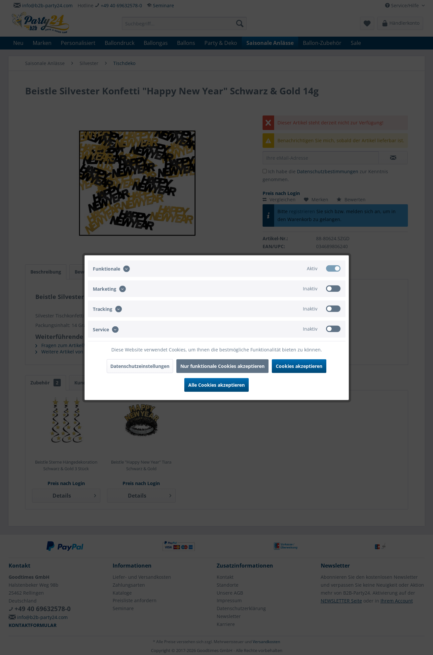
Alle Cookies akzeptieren (216, 384)
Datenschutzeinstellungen (139, 366)
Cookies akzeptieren (299, 366)
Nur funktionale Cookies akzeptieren (222, 366)
